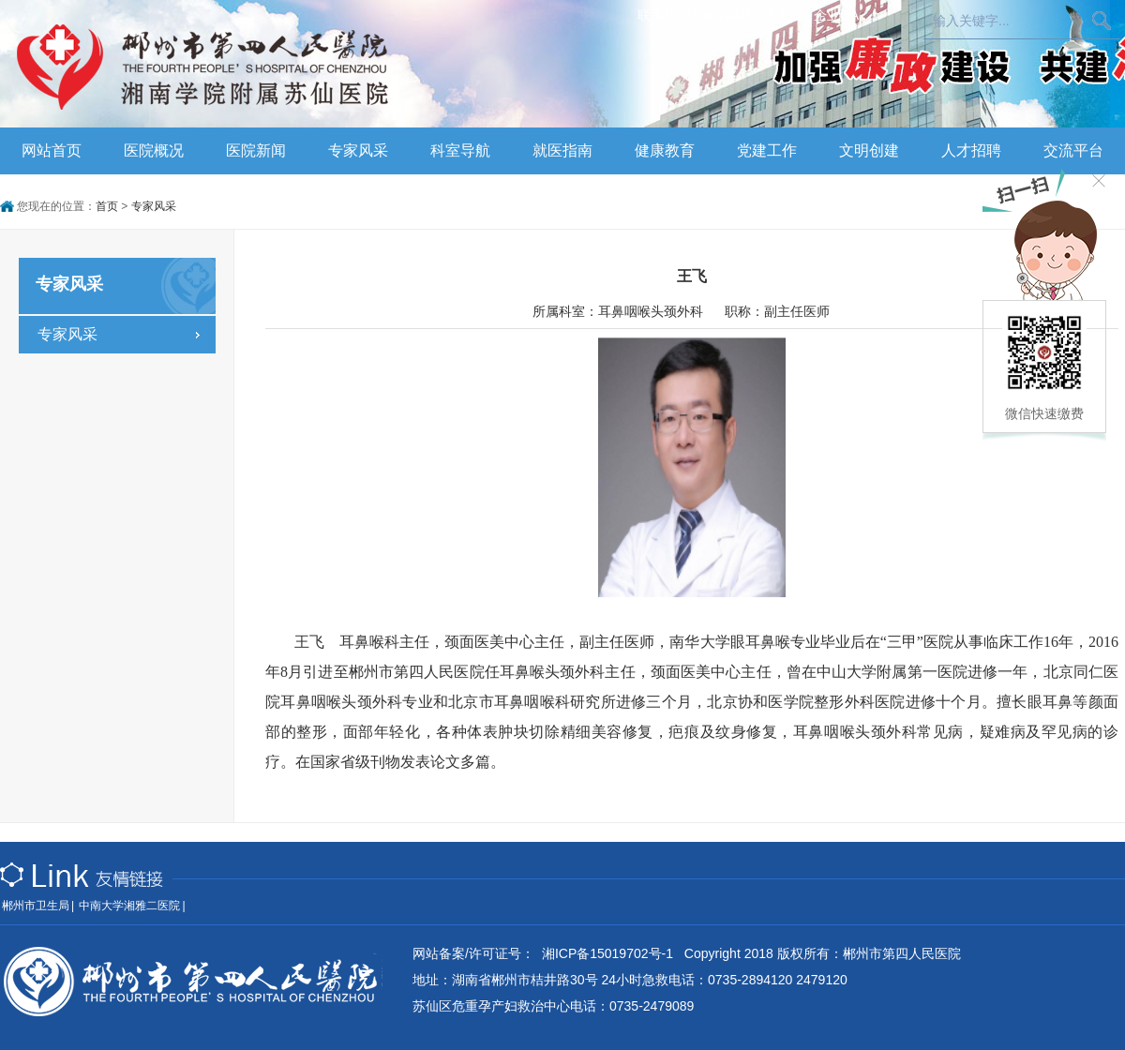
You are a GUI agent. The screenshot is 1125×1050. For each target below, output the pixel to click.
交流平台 (1073, 150)
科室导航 (460, 150)
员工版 (782, 15)
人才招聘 (971, 150)
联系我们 (664, 15)
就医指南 (562, 150)
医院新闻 (256, 150)
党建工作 (767, 150)
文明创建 (869, 150)
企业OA (836, 15)
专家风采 (358, 150)
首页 (107, 206)
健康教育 (665, 150)
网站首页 (52, 150)
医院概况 (154, 150)
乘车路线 (726, 15)
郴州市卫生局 (35, 905)
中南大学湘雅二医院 (129, 905)
